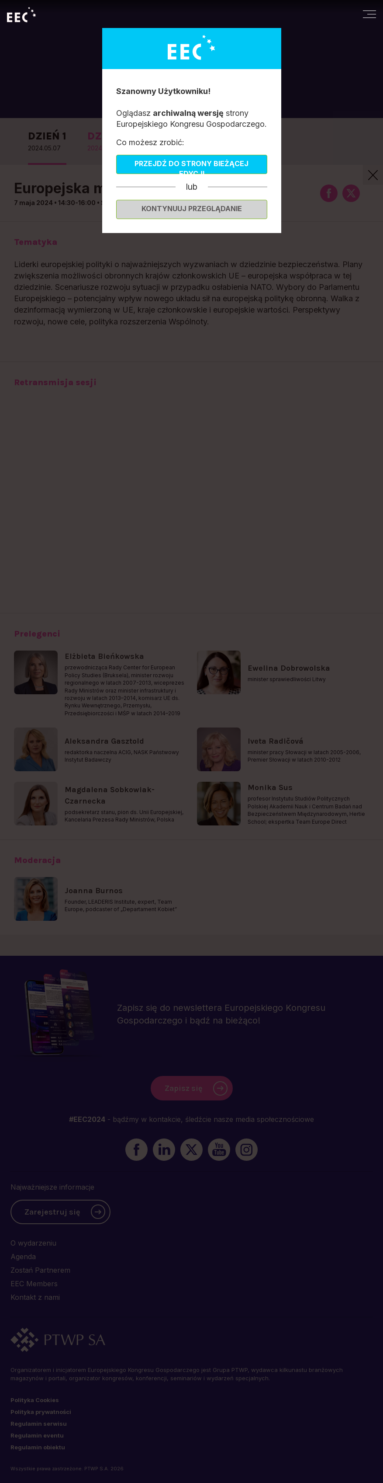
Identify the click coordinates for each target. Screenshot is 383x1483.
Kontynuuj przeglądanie (191, 208)
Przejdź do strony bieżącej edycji (191, 166)
